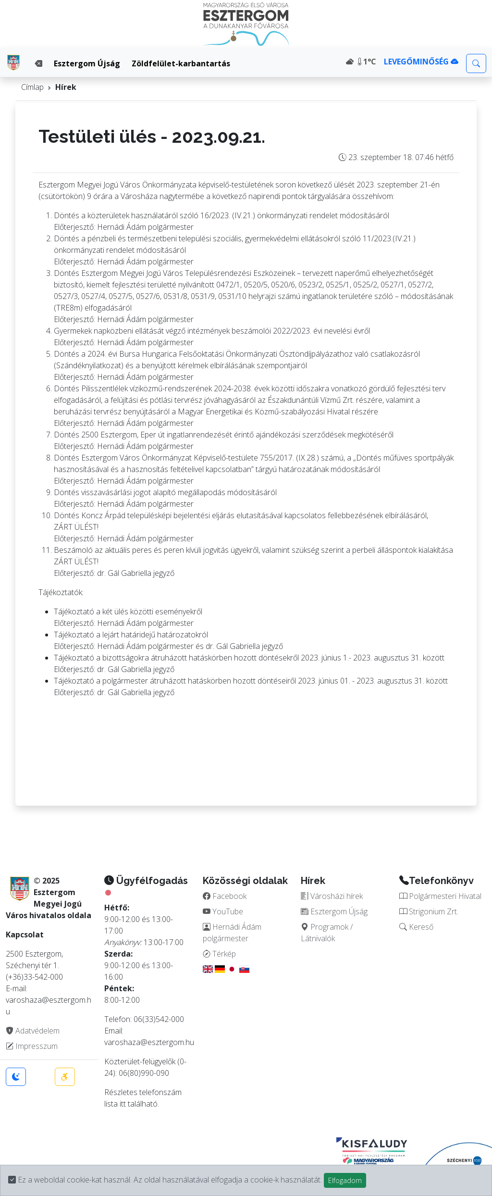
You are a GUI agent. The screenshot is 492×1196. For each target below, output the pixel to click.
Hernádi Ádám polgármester (232, 933)
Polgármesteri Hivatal (440, 896)
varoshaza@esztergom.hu (149, 1042)
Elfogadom (345, 1180)
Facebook (224, 896)
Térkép (219, 953)
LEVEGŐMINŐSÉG (421, 61)
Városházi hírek (332, 896)
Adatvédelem (33, 1030)
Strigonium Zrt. (428, 911)
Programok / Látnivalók (327, 933)
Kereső (416, 927)
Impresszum (32, 1046)
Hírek (65, 87)
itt (123, 1103)
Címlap (32, 87)
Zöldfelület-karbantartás (181, 63)
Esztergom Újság (87, 63)
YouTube (223, 911)
